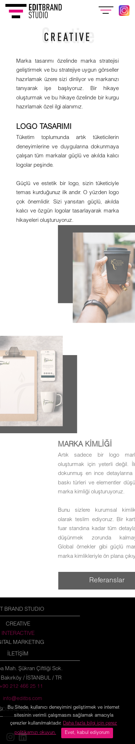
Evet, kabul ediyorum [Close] (87, 733)
